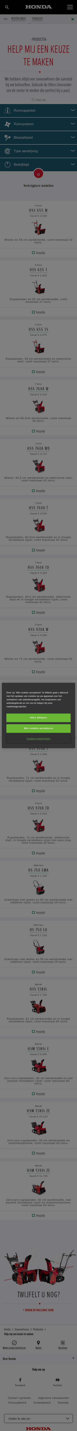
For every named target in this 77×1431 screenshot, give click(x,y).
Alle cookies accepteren (38, 728)
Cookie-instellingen (39, 739)
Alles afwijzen (38, 718)
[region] (38, 715)
